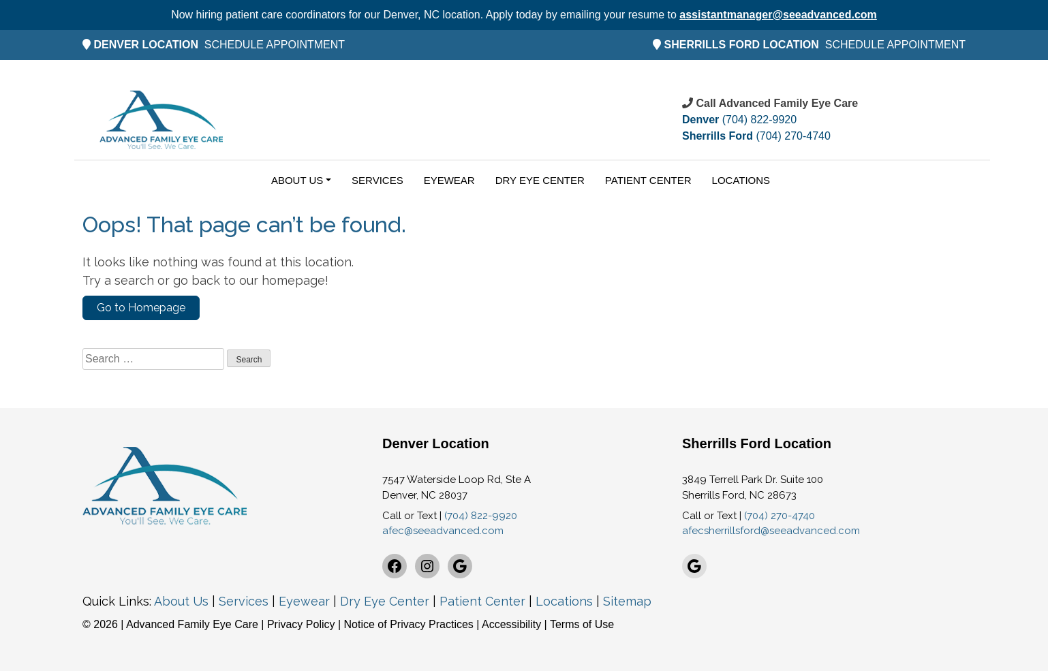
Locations (741, 180)
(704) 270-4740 (756, 136)
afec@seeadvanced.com (443, 531)
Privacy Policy (302, 624)
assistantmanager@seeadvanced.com (778, 14)
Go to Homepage (141, 307)
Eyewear (449, 180)
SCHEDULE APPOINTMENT (274, 44)
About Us (297, 180)
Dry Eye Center (540, 180)
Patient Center (648, 180)
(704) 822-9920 (739, 119)
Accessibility (511, 624)
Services (377, 180)
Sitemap (627, 601)
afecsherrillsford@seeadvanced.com (771, 531)
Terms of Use (582, 624)
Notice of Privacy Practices (409, 624)
